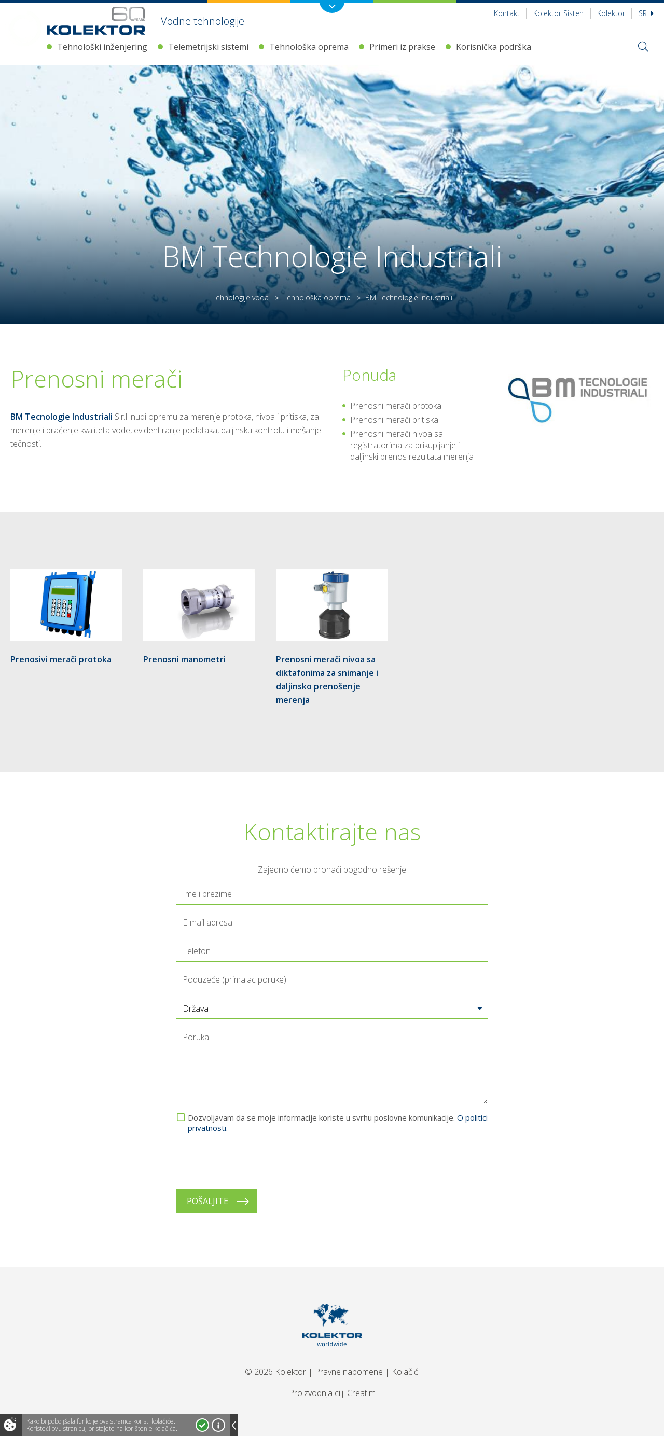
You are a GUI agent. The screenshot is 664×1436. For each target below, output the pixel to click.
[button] (332, 1008)
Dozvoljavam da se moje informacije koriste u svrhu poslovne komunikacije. (338, 1122)
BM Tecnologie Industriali (61, 416)
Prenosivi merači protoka (61, 659)
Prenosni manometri (184, 659)
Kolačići (406, 1371)
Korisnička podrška (493, 46)
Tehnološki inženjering (102, 46)
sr (646, 13)
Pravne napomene (349, 1371)
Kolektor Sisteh (558, 13)
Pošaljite (207, 1201)
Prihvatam (202, 1425)
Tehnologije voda (240, 297)
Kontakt (507, 13)
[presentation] (255, 1161)
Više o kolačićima (218, 1425)
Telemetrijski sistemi (208, 46)
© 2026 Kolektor (275, 1371)
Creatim (361, 1393)
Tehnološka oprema (309, 46)
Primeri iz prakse (402, 46)
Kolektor (611, 13)
